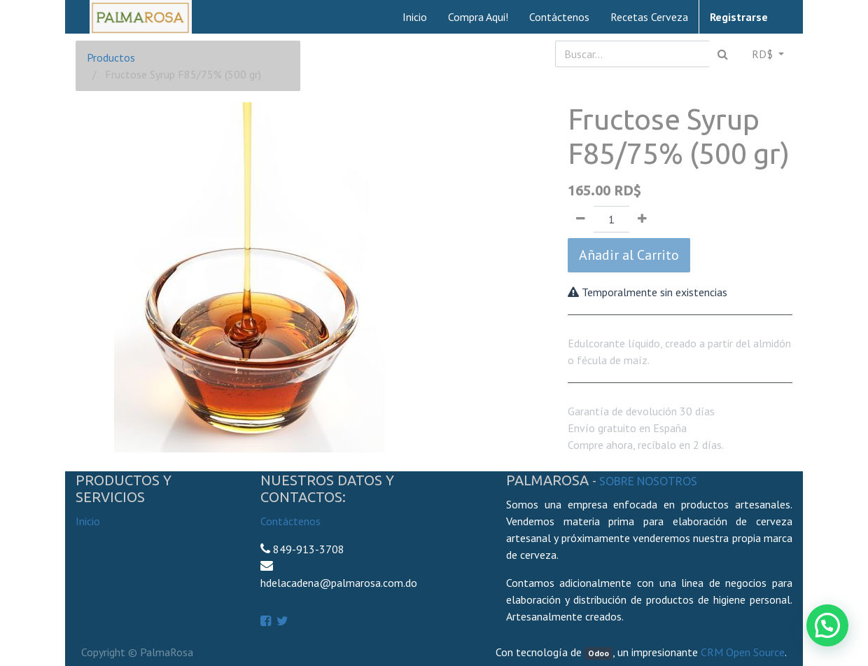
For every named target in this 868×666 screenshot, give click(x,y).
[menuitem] (415, 17)
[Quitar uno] (581, 219)
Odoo (598, 653)
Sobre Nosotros (648, 481)
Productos (111, 57)
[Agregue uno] (642, 219)
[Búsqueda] (722, 54)
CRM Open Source (743, 652)
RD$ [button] (764, 54)
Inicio (88, 521)
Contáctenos (290, 521)
